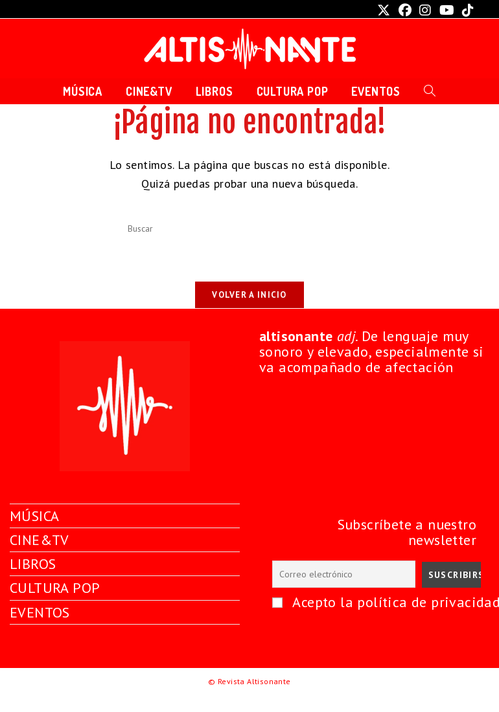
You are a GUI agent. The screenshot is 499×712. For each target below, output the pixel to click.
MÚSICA (34, 532)
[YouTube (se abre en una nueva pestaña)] (446, 10)
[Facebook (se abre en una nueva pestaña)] (405, 10)
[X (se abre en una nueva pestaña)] (383, 10)
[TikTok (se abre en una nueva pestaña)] (466, 10)
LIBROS (33, 581)
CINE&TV (39, 557)
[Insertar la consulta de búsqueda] (249, 229)
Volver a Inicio (249, 294)
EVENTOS (40, 628)
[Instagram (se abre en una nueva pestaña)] (425, 10)
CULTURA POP (55, 604)
